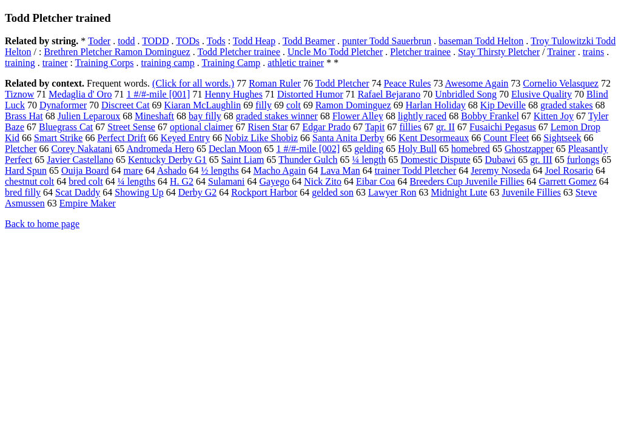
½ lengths (220, 170)
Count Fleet (506, 138)
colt (293, 105)
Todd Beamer (309, 41)
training (20, 63)
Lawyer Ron (392, 192)
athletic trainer (295, 63)
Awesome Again (477, 83)
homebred (470, 149)
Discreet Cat (125, 105)
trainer (55, 63)
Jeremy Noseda (500, 170)
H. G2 (181, 181)
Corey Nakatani (81, 149)
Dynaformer (63, 105)
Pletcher (20, 149)
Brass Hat (24, 116)
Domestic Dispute (436, 159)
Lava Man (340, 170)
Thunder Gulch (307, 159)
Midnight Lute (459, 192)
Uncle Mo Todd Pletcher (335, 52)
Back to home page (42, 224)
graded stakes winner (277, 116)
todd (126, 41)
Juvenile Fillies (531, 192)
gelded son (333, 192)
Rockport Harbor (264, 192)
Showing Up (139, 192)
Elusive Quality (541, 94)
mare (133, 170)
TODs (188, 41)
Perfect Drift (121, 138)
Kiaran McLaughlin (202, 105)
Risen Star (267, 127)
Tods (216, 41)
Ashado (172, 170)
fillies (410, 127)
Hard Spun (26, 170)
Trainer (561, 52)
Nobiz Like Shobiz (261, 138)
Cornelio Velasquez (561, 83)
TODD (155, 41)
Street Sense (131, 127)
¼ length (369, 159)
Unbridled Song (466, 94)
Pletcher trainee (420, 52)
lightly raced (422, 116)
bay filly (205, 116)
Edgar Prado (327, 127)
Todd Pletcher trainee (238, 52)
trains (594, 52)
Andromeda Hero (160, 149)
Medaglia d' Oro (80, 94)
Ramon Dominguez (353, 105)
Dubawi (500, 159)
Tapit (375, 127)
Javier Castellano (80, 159)
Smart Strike (58, 138)
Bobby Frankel (490, 116)
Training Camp (231, 63)
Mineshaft (154, 116)
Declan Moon (235, 149)
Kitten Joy (554, 116)
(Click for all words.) (193, 83)
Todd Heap (254, 41)
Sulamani (226, 181)
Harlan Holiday (436, 105)
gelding (368, 149)
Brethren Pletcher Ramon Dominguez (117, 52)
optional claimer (201, 127)
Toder (99, 41)
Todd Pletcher (342, 83)
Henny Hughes (233, 94)
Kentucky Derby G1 (167, 159)
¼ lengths (136, 181)
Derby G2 (197, 192)
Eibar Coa (375, 181)
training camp (167, 63)
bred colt (85, 181)
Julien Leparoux (89, 116)
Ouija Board (85, 170)
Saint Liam (242, 159)
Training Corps (104, 63)
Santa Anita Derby (348, 138)
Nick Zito (322, 181)
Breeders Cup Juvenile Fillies (466, 181)
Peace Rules (407, 83)
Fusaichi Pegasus (502, 127)
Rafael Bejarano (389, 94)
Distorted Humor (310, 94)
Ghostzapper (529, 149)
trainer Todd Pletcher (416, 170)
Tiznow (19, 94)
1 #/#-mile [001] (158, 94)
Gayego (275, 181)
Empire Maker (87, 203)
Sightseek (562, 138)
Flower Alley (357, 116)
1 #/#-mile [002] (308, 149)
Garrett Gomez (568, 181)
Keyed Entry (185, 138)
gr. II (445, 127)
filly (263, 105)
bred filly (23, 192)
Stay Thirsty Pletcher (499, 52)
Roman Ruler (275, 83)
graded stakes (566, 105)
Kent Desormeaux (433, 138)
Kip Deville (503, 105)
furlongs (583, 159)
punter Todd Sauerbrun (386, 41)
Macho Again (279, 170)
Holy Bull (417, 149)
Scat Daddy (77, 192)
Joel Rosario (569, 170)
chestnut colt (29, 181)
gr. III (541, 159)
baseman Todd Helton (480, 41)
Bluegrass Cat (66, 127)
